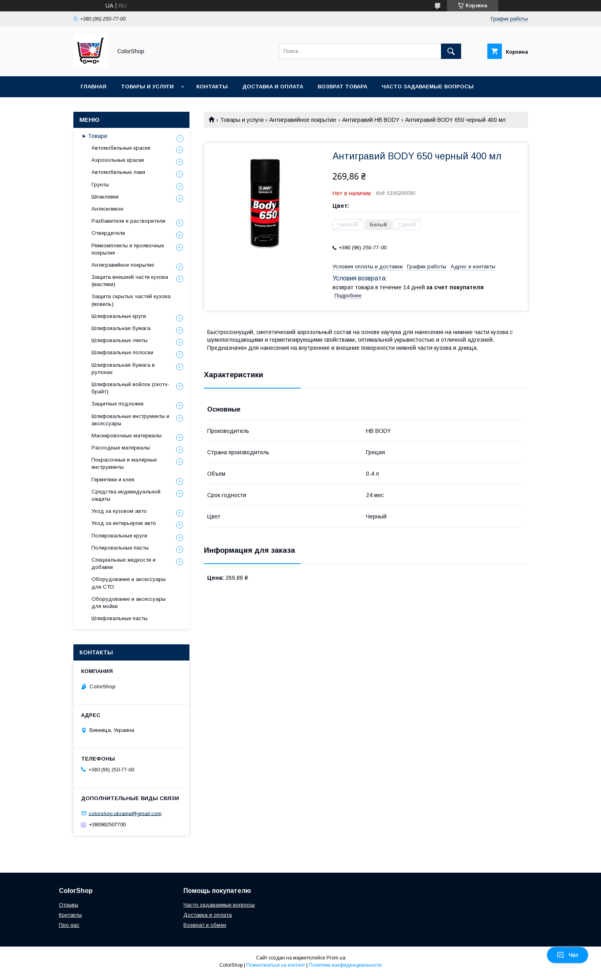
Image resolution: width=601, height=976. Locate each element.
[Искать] (451, 51)
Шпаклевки (105, 197)
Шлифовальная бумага (121, 328)
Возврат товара (342, 87)
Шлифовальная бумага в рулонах (123, 368)
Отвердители (108, 233)
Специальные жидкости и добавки (124, 563)
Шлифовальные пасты (120, 618)
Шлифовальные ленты (120, 340)
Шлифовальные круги (119, 316)
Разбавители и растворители (128, 221)
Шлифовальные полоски (122, 352)
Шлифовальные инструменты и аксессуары (130, 419)
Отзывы (68, 905)
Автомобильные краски (121, 148)
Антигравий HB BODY (370, 120)
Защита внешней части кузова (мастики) (130, 280)
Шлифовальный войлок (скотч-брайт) (130, 388)
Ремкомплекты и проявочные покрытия (128, 249)
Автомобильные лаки (118, 172)
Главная (93, 87)
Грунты (100, 185)
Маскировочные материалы (127, 436)
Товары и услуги (147, 87)
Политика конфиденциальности (345, 965)
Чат (567, 955)
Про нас (69, 925)
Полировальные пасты (120, 548)
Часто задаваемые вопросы (428, 87)
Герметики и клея (113, 480)
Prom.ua (335, 958)
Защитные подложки (117, 404)
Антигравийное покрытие (302, 120)
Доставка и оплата (272, 87)
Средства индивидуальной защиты (126, 495)
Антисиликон (107, 209)
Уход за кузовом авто (119, 511)
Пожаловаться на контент (275, 965)
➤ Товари (94, 136)
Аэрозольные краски (118, 160)
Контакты (212, 87)
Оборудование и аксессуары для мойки (129, 602)
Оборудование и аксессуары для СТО (129, 582)
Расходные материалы (121, 448)
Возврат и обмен (204, 925)
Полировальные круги (119, 536)
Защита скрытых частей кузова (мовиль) (131, 300)
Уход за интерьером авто (124, 523)
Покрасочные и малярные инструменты (124, 463)
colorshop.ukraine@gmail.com (125, 813)
